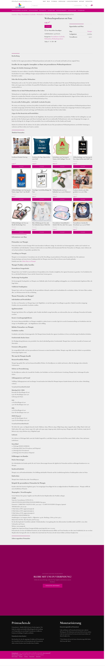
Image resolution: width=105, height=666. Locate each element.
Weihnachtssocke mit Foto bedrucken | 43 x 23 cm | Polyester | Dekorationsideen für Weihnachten (62, 192)
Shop (19, 14)
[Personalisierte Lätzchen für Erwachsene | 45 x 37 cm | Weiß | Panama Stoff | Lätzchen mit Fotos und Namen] (82, 211)
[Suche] (59, 5)
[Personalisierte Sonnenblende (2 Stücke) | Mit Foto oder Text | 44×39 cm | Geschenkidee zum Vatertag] (62, 211)
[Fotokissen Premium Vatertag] (21, 146)
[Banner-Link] (52, 580)
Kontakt (21, 656)
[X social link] (50, 42)
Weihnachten (40, 14)
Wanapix (14, 159)
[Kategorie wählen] (79, 5)
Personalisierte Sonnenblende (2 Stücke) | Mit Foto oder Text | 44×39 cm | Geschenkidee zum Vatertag (62, 225)
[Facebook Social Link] (49, 42)
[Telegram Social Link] (56, 42)
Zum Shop (48, 26)
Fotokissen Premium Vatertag (19, 157)
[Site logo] (20, 5)
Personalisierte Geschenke (29, 14)
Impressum (38, 656)
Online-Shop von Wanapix (29, 261)
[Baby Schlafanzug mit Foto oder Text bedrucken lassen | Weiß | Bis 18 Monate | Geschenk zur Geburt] (41, 211)
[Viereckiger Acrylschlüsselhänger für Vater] (41, 179)
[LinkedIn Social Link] (54, 42)
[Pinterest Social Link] (52, 42)
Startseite (14, 14)
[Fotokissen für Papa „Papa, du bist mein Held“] (41, 146)
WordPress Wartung (17, 654)
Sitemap (26, 656)
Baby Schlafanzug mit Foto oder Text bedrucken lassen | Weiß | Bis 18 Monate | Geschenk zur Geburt (41, 225)
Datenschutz (31, 656)
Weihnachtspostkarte (50, 14)
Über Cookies (15, 656)
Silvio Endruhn (46, 653)
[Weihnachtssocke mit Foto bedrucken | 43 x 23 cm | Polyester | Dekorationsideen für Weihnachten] (62, 179)
